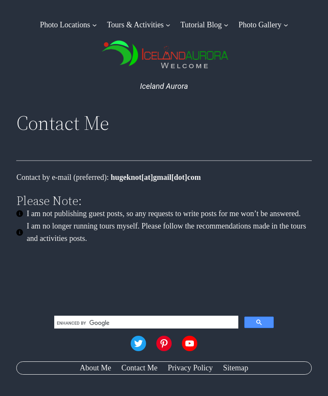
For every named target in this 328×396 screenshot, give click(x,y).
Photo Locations (65, 25)
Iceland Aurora (164, 86)
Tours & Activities (135, 25)
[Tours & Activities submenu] (168, 25)
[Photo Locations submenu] (94, 25)
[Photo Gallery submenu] (286, 25)
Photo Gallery (260, 25)
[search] (145, 323)
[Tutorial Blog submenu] (226, 25)
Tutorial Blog (201, 25)
